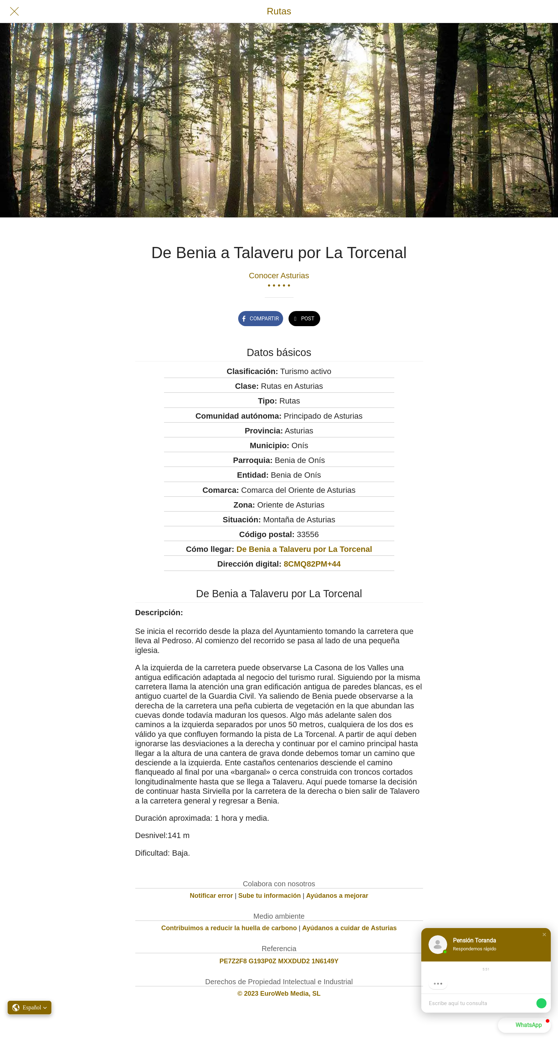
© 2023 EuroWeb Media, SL (279, 993)
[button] (544, 934)
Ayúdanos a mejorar (337, 895)
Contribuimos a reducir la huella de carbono (229, 928)
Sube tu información (269, 895)
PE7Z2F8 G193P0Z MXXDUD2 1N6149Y (279, 961)
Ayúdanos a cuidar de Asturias (349, 928)
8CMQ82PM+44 (312, 563)
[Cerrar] (14, 11)
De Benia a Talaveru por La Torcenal (304, 549)
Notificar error (211, 895)
